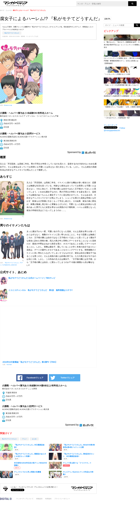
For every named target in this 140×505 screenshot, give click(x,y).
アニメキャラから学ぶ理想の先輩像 (27, 472)
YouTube (9, 364)
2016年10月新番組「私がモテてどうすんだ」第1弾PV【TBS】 (30, 362)
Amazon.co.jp (8, 105)
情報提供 (39, 499)
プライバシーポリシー (62, 499)
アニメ (24, 439)
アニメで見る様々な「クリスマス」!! (77, 463)
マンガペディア (110, 125)
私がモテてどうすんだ (12, 33)
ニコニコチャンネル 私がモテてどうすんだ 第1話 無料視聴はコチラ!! (40, 290)
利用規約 (48, 499)
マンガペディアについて (24, 499)
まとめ (34, 439)
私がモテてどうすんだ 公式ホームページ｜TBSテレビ (31, 278)
